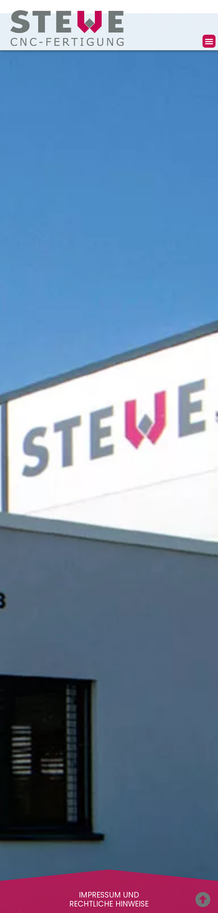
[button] (209, 41)
